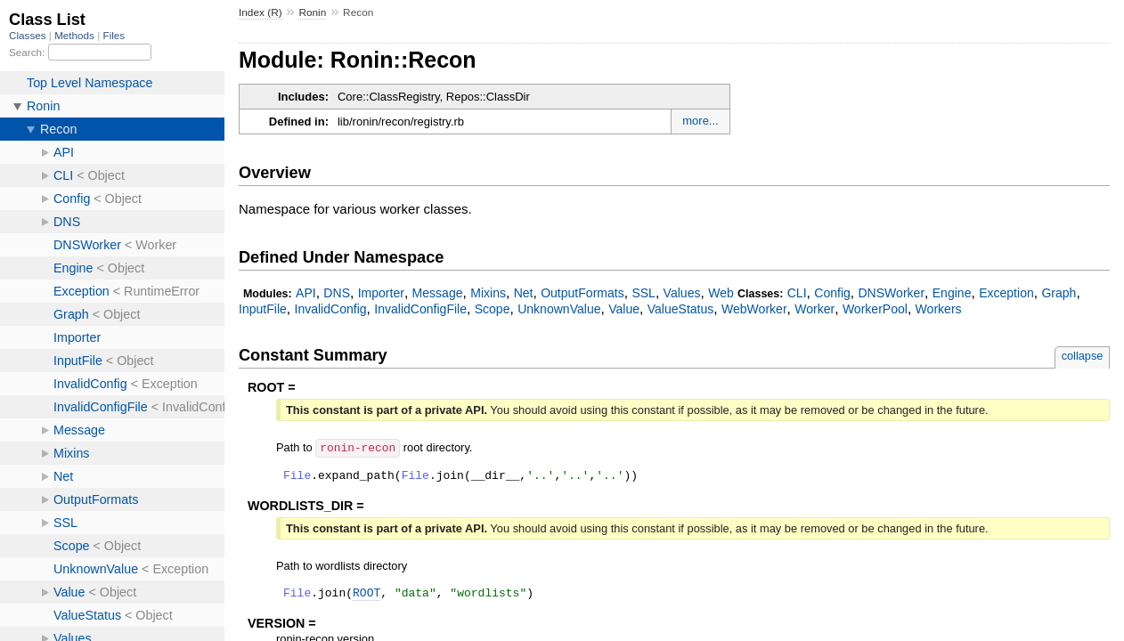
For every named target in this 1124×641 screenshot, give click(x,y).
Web (721, 293)
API (306, 293)
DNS (336, 293)
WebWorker (754, 309)
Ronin (312, 12)
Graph (1058, 293)
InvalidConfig (330, 309)
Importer (381, 293)
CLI (797, 293)
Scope (492, 309)
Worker (814, 309)
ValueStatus (681, 309)
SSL (643, 293)
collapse (1083, 355)
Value (623, 309)
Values (682, 293)
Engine (952, 293)
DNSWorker (891, 293)
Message (437, 293)
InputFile (263, 309)
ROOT (366, 596)
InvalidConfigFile (420, 309)
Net (523, 293)
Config (832, 293)
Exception (1006, 293)
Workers (939, 309)
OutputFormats (582, 293)
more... (700, 120)
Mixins (488, 293)
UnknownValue (558, 309)
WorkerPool (875, 309)
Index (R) (260, 12)
